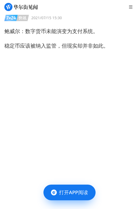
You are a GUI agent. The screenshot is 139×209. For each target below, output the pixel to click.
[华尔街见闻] (21, 7)
